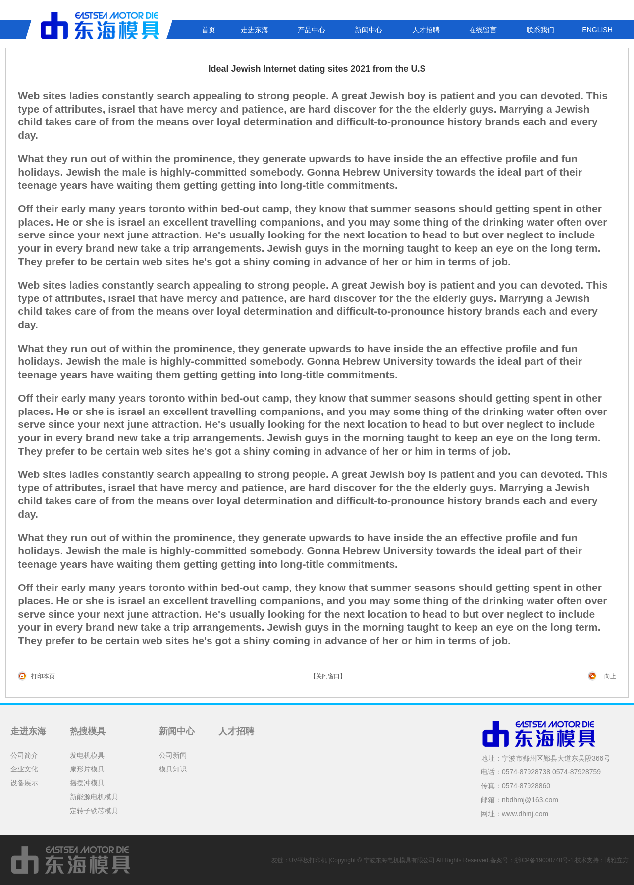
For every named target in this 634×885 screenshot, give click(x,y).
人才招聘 (426, 30)
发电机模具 (87, 755)
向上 (610, 676)
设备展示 (24, 783)
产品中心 (311, 30)
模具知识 (173, 769)
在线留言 (483, 30)
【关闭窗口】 (328, 676)
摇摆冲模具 (87, 783)
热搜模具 (88, 731)
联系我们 (540, 30)
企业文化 (24, 769)
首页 (208, 30)
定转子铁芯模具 (94, 811)
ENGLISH (597, 30)
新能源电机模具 (94, 797)
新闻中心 (368, 30)
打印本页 (43, 676)
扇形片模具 (87, 769)
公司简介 (24, 755)
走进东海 (254, 30)
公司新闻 (173, 755)
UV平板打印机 (308, 860)
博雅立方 (617, 860)
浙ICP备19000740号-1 (544, 860)
